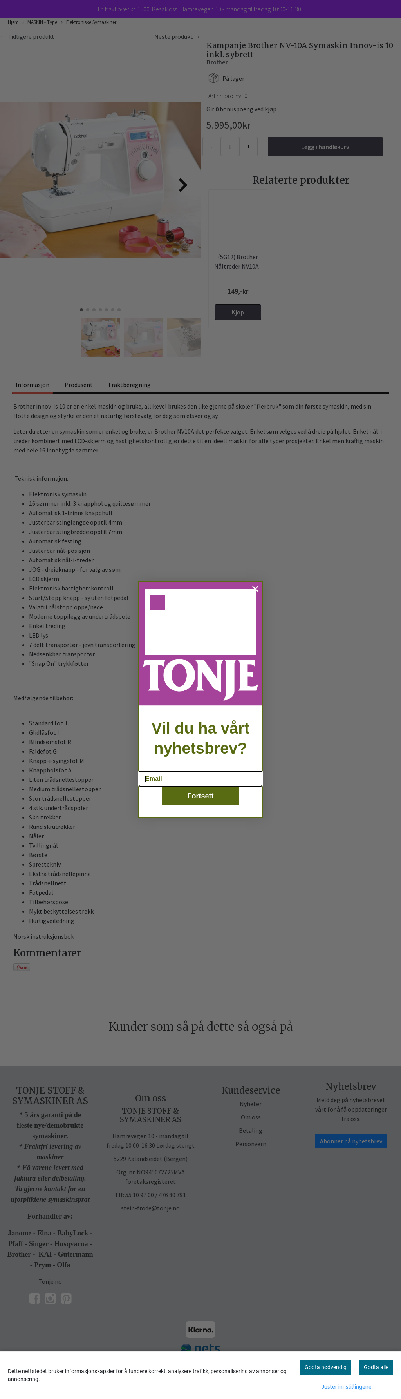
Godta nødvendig (326, 1367)
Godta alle (376, 1367)
